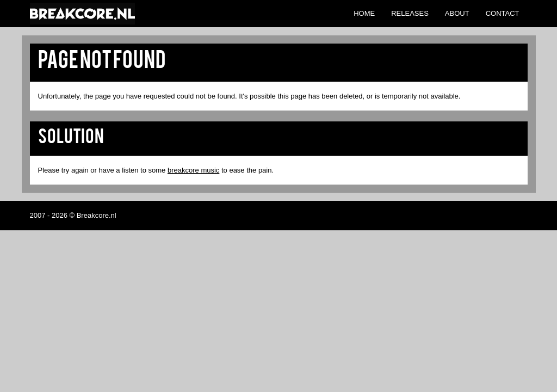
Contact (502, 13)
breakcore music (193, 170)
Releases (410, 13)
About (457, 13)
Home (364, 13)
